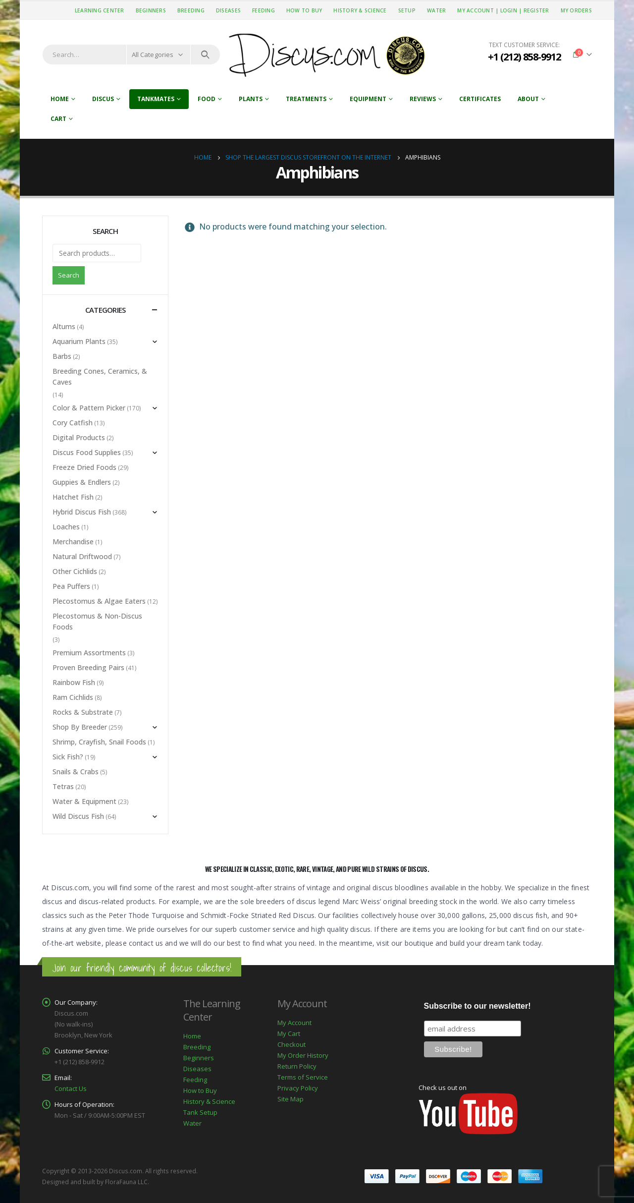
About (528, 99)
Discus (103, 99)
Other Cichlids (75, 571)
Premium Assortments (89, 652)
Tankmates (155, 99)
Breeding (191, 10)
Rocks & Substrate (83, 712)
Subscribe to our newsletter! (477, 1006)
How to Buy (304, 10)
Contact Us (70, 1088)
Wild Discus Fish (78, 816)
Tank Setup (200, 1112)
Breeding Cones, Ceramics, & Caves (100, 376)
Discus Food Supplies (87, 452)
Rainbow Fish (74, 682)
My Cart (288, 1033)
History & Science (359, 10)
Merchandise (73, 541)
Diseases (228, 10)
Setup (407, 10)
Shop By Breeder (80, 727)
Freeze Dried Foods (84, 467)
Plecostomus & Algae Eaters (99, 601)
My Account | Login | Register (503, 10)
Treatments (306, 99)
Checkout (291, 1044)
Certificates (480, 99)
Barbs (62, 356)
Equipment (368, 99)
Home (60, 99)
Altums (64, 326)
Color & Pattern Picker (89, 407)
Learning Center (99, 10)
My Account (294, 1022)
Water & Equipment (84, 801)
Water (436, 10)
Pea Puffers (71, 586)
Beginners (151, 10)
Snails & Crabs (76, 771)
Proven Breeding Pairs (88, 667)
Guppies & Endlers (82, 482)
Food (206, 99)
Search (68, 275)
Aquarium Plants (79, 341)
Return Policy (297, 1066)
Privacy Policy (297, 1088)
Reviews (423, 99)
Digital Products (79, 437)
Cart (58, 119)
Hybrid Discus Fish (82, 511)
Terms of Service (302, 1077)
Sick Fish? (68, 756)
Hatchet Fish (73, 497)
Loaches (66, 526)
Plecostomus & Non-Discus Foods (97, 621)
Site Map (290, 1098)
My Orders (576, 10)
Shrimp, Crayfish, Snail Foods (99, 741)
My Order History (302, 1055)
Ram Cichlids (73, 697)
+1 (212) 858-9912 (524, 56)
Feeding (263, 10)
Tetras (63, 786)
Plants (251, 99)
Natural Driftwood (82, 556)
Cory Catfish (73, 422)
